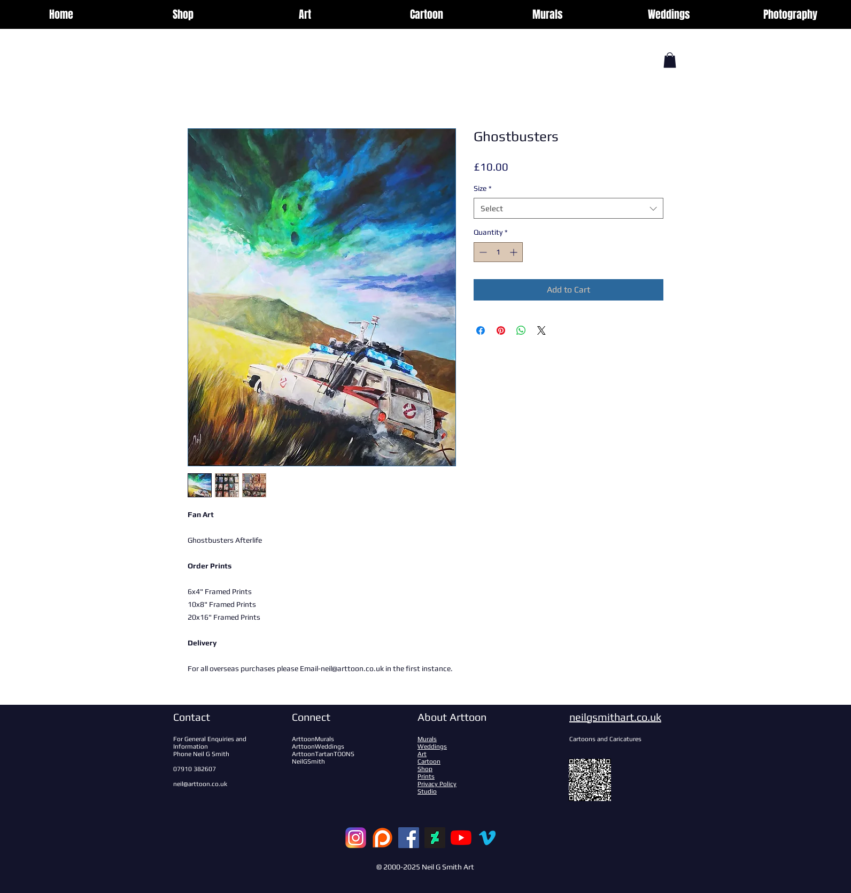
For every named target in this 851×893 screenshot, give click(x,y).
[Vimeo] (487, 837)
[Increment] (514, 252)
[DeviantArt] (434, 837)
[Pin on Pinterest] (500, 330)
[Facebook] (408, 837)
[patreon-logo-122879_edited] (382, 837)
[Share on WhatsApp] (521, 330)
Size (483, 188)
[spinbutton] (498, 252)
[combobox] (568, 208)
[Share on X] (541, 330)
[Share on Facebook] (480, 330)
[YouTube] (461, 837)
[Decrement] (482, 252)
